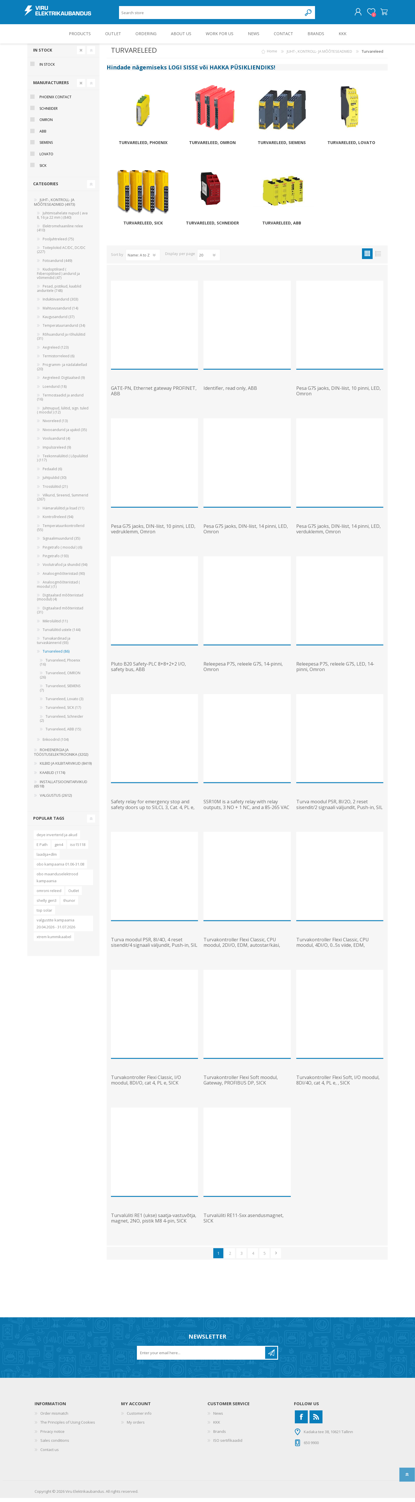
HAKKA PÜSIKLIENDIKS (242, 71)
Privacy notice (52, 1435)
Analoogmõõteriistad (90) (64, 577)
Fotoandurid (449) (57, 264)
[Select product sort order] (143, 259)
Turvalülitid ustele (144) (61, 633)
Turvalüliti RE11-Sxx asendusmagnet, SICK (243, 1222)
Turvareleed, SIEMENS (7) (60, 691)
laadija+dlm (47, 858)
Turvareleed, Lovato (351, 146)
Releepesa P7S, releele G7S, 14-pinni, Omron (243, 670)
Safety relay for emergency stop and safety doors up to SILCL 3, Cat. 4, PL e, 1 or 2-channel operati (153, 811)
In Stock (42, 54)
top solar (44, 914)
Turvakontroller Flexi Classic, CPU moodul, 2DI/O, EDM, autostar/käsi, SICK (241, 949)
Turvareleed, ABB (281, 227)
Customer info (139, 1417)
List (378, 257)
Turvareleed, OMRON (212, 146)
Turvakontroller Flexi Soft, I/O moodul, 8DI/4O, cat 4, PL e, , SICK (338, 1084)
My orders (136, 1426)
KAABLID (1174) (52, 776)
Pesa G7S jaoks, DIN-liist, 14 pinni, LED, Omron (245, 533)
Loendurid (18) (55, 390)
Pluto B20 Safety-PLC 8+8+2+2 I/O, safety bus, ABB (148, 670)
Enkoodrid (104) (56, 743)
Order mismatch (54, 1417)
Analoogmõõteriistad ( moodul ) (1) (58, 588)
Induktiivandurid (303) (60, 303)
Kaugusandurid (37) (58, 320)
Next (276, 1257)
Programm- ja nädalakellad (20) (62, 370)
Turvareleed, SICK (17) (63, 711)
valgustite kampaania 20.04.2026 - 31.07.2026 (56, 927)
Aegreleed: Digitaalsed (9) (64, 381)
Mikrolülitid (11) (55, 625)
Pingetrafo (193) (56, 560)
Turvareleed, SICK (143, 227)
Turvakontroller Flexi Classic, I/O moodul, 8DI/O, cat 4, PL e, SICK (146, 1084)
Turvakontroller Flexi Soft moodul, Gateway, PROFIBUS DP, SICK (240, 1084)
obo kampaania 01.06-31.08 (60, 868)
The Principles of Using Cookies (67, 1426)
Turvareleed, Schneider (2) (61, 722)
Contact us (49, 1453)
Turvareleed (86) (56, 655)
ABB (42, 135)
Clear (81, 54)
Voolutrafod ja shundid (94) (65, 568)
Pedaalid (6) (52, 473)
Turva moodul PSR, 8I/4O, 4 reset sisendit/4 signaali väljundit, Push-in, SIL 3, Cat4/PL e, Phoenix (154, 949)
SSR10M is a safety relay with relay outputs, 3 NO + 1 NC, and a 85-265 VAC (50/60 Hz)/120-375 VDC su (246, 811)
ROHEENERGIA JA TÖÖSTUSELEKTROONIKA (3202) (61, 756)
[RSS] (316, 1420)
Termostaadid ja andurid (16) (60, 401)
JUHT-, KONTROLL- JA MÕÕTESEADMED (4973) (54, 206)
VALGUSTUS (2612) (56, 799)
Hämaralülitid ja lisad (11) (63, 512)
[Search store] (210, 14)
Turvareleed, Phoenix (143, 146)
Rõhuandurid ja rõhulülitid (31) (61, 340)
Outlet (73, 894)
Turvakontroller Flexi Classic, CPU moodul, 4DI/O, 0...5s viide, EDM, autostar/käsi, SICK (332, 949)
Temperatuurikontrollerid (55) (60, 531)
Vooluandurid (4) (56, 442)
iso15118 (77, 848)
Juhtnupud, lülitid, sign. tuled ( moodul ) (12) (62, 414)
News (218, 1417)
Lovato (46, 158)
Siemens (46, 146)
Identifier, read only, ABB (230, 392)
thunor (69, 904)
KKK (216, 1426)
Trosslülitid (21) (55, 490)
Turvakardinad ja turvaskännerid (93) (53, 644)
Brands (219, 1435)
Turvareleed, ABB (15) (63, 733)
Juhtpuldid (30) (54, 481)
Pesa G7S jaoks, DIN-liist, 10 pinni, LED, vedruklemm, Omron (153, 533)
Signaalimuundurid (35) (61, 542)
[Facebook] (301, 1420)
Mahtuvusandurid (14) (60, 312)
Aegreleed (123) (56, 351)
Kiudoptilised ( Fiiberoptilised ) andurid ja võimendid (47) (58, 277)
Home (272, 55)
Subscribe (271, 1357)
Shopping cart (381, 14)
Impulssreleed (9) (57, 451)
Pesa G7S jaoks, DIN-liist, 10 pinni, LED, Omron (338, 395)
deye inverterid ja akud (57, 838)
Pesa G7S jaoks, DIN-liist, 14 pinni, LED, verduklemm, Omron (338, 533)
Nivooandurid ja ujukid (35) (65, 433)
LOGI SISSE (183, 71)
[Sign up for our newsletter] (201, 1357)
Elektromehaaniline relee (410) (60, 232)
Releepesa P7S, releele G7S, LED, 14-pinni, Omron (335, 670)
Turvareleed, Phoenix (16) (60, 666)
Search (308, 14)
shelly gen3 (46, 904)
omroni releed (49, 894)
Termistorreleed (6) (58, 360)
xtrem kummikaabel (54, 940)
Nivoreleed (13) (55, 424)
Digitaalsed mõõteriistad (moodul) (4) (60, 601)
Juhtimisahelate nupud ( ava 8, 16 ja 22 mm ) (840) (62, 219)
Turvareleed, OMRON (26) (60, 679)
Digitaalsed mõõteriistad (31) (60, 614)
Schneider (48, 112)
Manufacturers (51, 86)
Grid (367, 257)
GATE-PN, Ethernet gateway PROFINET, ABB (154, 395)
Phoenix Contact (55, 101)
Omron (46, 123)
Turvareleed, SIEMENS (282, 146)
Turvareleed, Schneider (212, 227)
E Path (42, 848)
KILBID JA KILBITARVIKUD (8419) (66, 767)
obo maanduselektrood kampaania (57, 881)
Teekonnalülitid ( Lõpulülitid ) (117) (62, 462)
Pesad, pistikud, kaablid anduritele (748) (59, 292)
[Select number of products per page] (208, 259)
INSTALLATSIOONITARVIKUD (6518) (60, 788)
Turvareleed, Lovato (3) (64, 702)
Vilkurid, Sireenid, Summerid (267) (62, 501)
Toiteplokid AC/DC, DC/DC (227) (61, 253)
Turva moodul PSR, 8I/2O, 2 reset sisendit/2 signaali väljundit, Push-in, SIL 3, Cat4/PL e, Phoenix (339, 811)
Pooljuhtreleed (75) (58, 243)
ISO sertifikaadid (227, 1444)
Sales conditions (54, 1444)
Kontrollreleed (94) (58, 520)
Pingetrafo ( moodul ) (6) (62, 551)
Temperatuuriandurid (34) (64, 329)
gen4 (58, 848)
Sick (42, 169)
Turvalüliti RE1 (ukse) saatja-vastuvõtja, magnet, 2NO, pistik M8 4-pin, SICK (153, 1222)
